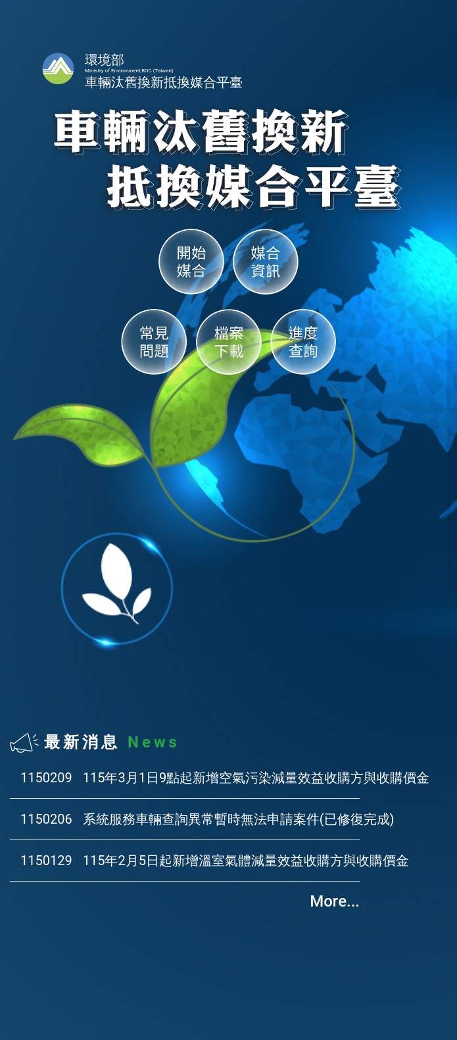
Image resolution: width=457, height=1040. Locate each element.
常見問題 (154, 342)
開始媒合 (191, 262)
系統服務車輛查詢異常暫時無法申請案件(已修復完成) (239, 819)
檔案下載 (229, 342)
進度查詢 (303, 342)
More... (335, 901)
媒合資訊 (266, 262)
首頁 (57, 68)
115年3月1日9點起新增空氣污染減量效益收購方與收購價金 (256, 778)
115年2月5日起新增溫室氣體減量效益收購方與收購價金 (246, 860)
